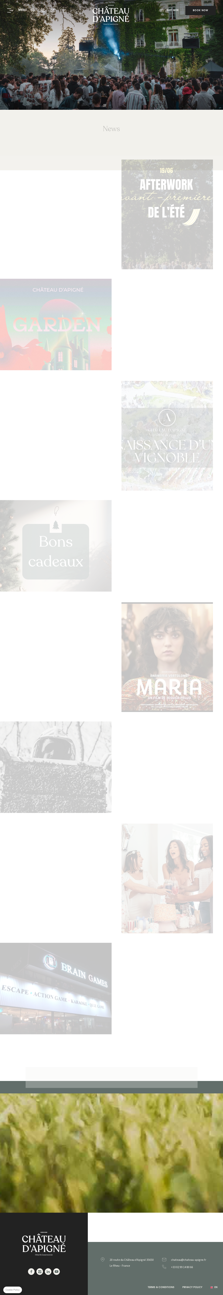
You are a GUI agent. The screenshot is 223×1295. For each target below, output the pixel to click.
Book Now (200, 10)
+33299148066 (189, 1267)
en (216, 1287)
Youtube (56, 1271)
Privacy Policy (192, 1287)
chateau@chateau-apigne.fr (53, 10)
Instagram (39, 1271)
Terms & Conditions (161, 1287)
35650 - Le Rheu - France (33, 10)
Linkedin (48, 1271)
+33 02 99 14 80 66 (43, 10)
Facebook (31, 1271)
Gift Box (62, 10)
